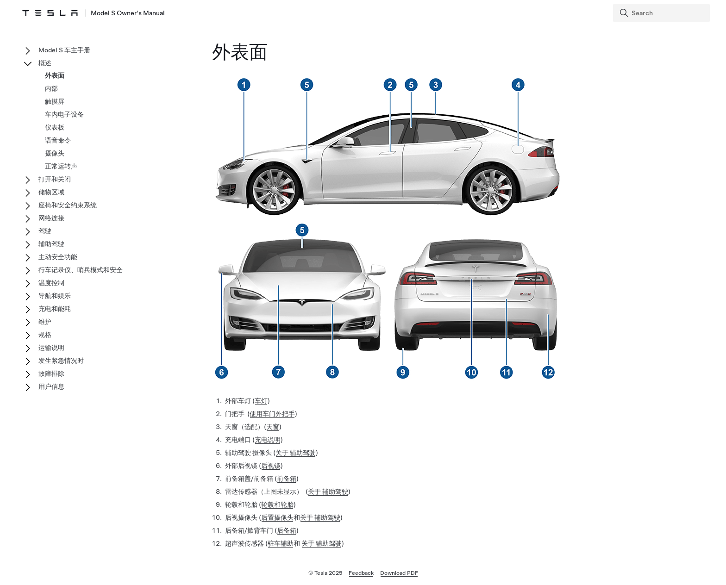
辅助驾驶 (51, 244)
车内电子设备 (64, 114)
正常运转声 (61, 166)
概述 (44, 63)
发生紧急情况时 (61, 360)
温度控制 (51, 282)
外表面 (54, 75)
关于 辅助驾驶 (295, 452)
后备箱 (286, 530)
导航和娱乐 (54, 295)
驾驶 (44, 231)
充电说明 (268, 439)
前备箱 (286, 478)
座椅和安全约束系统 (67, 205)
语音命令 (58, 140)
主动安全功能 (57, 257)
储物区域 (51, 192)
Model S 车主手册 (64, 50)
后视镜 (271, 465)
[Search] (662, 13)
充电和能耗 (54, 308)
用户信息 (51, 386)
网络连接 (51, 218)
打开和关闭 (54, 179)
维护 (44, 321)
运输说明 (51, 347)
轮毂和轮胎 (277, 504)
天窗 (272, 426)
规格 (44, 334)
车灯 (261, 401)
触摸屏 (54, 101)
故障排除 (51, 373)
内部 (51, 88)
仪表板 (54, 127)
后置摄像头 (277, 517)
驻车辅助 (281, 543)
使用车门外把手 (272, 413)
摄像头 (54, 153)
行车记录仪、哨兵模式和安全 (80, 270)
